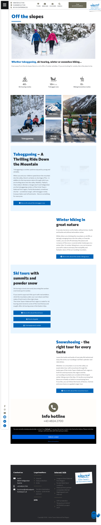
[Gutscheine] (52, 4)
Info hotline (54, 416)
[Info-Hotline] (54, 407)
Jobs (37, 500)
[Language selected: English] (65, 5)
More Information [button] (54, 441)
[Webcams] (45, 4)
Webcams (45, 6)
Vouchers (53, 6)
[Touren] (38, 4)
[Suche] (59, 4)
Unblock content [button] (54, 437)
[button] (15, 41)
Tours (38, 6)
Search (59, 6)
